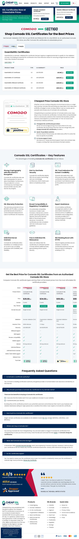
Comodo (51, 508)
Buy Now (44, 19)
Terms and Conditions (68, 512)
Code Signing (34, 505)
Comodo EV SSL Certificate (60, 292)
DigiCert (51, 510)
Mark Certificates (35, 515)
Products (34, 3)
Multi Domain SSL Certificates (35, 518)
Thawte (51, 527)
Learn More (8, 62)
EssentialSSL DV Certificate (12, 72)
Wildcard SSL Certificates (33, 523)
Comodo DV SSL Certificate (27, 292)
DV (44, 418)
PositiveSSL (52, 520)
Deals (40, 3)
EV (51, 418)
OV (46, 418)
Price (20, 3)
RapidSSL (51, 522)
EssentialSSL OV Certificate (12, 77)
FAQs (63, 517)
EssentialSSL (52, 512)
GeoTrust (52, 515)
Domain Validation (35, 508)
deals (55, 433)
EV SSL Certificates (35, 510)
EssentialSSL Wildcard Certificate (14, 83)
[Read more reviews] (10, 492)
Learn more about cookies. (10, 536)
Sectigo (51, 525)
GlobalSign (52, 517)
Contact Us (65, 508)
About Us (64, 505)
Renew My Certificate (29, 460)
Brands (26, 3)
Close (20, 528)
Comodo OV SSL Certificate (44, 292)
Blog (52, 3)
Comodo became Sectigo (23, 445)
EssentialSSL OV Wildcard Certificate (15, 88)
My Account (65, 3)
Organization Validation (37, 512)
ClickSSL (51, 505)
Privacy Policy (66, 510)
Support (46, 3)
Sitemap (64, 515)
